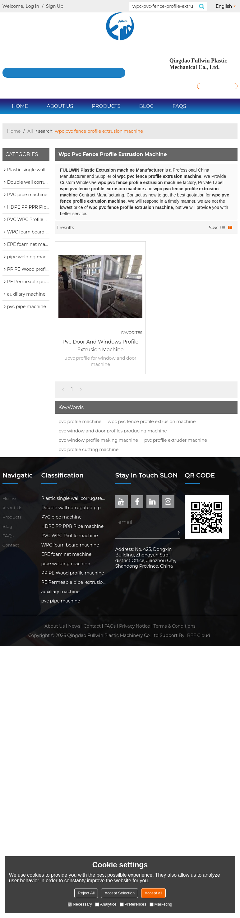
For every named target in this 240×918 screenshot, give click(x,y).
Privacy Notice (134, 626)
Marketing (161, 904)
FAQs (179, 106)
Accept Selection (119, 893)
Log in (32, 6)
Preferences (133, 904)
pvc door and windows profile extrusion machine (100, 346)
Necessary (80, 904)
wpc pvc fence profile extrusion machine (152, 421)
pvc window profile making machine (98, 440)
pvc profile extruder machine (175, 440)
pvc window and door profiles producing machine (112, 431)
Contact (10, 545)
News (74, 626)
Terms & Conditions (175, 626)
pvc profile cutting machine (88, 449)
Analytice (106, 904)
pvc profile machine (79, 421)
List (222, 227)
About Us (60, 106)
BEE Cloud (198, 635)
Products (106, 106)
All (30, 131)
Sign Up (54, 6)
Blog (146, 106)
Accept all (153, 893)
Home (20, 106)
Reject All (86, 893)
